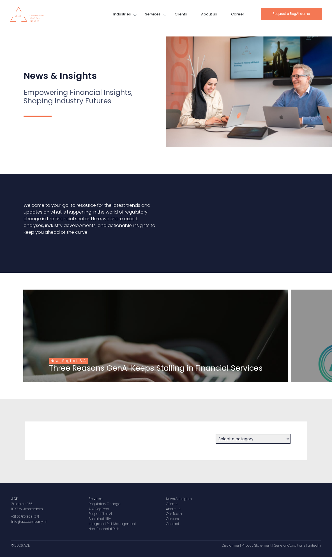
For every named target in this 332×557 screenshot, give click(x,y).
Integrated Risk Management (112, 524)
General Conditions (289, 545)
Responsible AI (100, 514)
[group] (140, 336)
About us (209, 14)
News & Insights (179, 499)
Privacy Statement (256, 545)
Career (237, 14)
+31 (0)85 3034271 (25, 516)
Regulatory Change (104, 504)
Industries (122, 14)
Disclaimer (230, 545)
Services (153, 14)
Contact (172, 524)
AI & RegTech (99, 509)
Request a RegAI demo (291, 14)
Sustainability (100, 519)
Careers (172, 519)
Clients (181, 14)
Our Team (174, 514)
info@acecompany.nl (29, 521)
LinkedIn (314, 545)
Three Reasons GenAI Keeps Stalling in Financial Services (141, 368)
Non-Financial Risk (104, 529)
